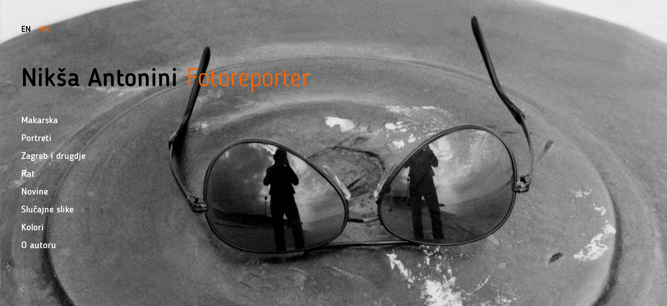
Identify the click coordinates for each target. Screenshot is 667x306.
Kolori (32, 227)
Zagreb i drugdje (53, 156)
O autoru (38, 245)
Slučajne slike (47, 209)
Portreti (36, 138)
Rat (28, 173)
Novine (34, 191)
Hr (44, 29)
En (26, 29)
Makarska (39, 120)
